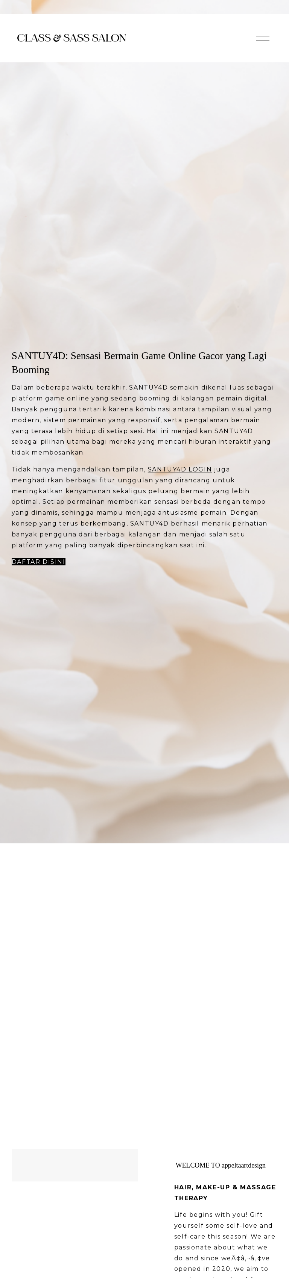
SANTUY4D (148, 387)
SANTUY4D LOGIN (180, 469)
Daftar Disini (38, 561)
